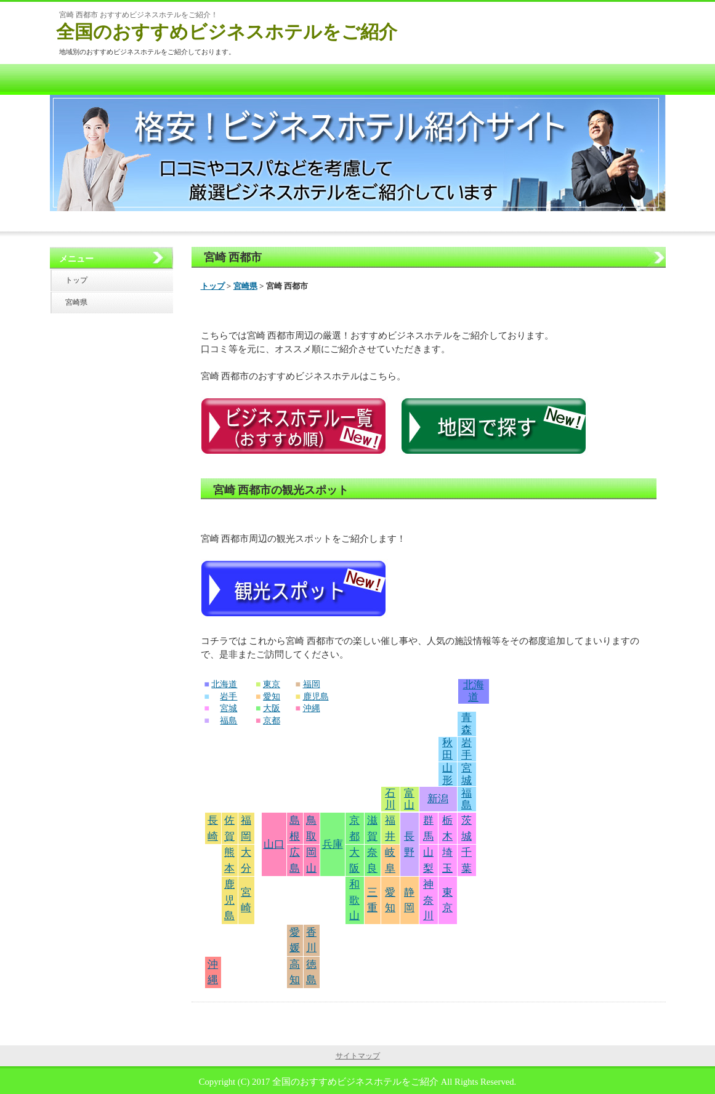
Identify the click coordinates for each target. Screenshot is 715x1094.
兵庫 (332, 844)
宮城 (228, 708)
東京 (271, 684)
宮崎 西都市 (233, 257)
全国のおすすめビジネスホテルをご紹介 (226, 32)
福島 (228, 720)
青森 (466, 724)
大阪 (271, 708)
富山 (409, 799)
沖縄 (311, 708)
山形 (447, 774)
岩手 (228, 696)
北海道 (224, 684)
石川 (390, 799)
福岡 (311, 684)
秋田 (447, 749)
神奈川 (428, 900)
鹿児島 (316, 696)
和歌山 (354, 900)
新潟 (437, 799)
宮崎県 (245, 286)
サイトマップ (358, 1056)
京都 (271, 720)
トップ (213, 286)
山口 (274, 844)
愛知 (271, 696)
